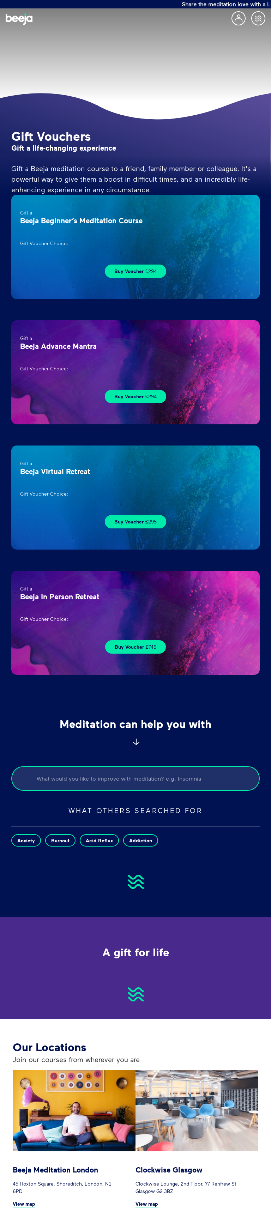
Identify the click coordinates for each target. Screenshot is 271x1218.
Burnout (60, 840)
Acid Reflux (99, 840)
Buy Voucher (135, 271)
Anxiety (26, 840)
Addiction (140, 840)
